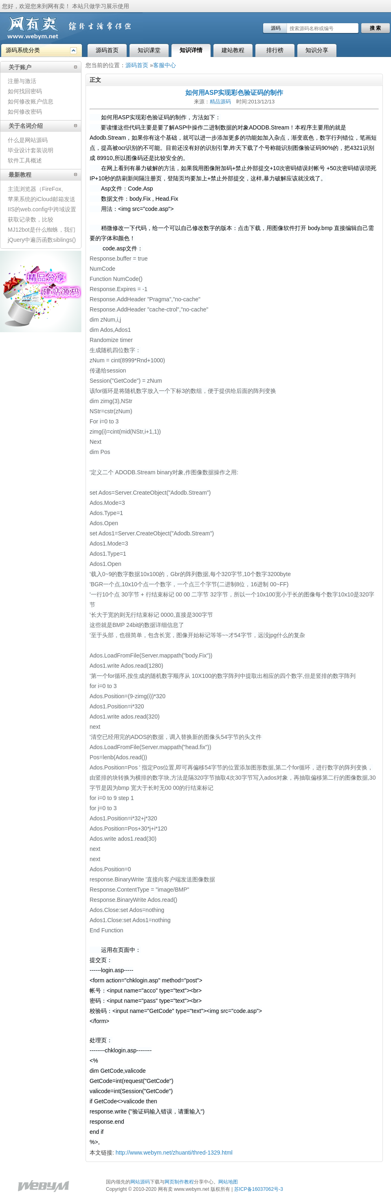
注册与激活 (22, 81)
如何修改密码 (25, 111)
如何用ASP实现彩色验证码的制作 (234, 92)
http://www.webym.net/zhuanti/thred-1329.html (174, 1152)
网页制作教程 (179, 1182)
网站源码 (140, 1182)
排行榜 (274, 50)
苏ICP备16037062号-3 (258, 1189)
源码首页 (107, 50)
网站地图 (228, 1182)
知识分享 (316, 50)
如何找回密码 (25, 91)
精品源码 (220, 102)
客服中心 (164, 65)
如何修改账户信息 (30, 101)
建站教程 (233, 50)
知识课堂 (149, 50)
